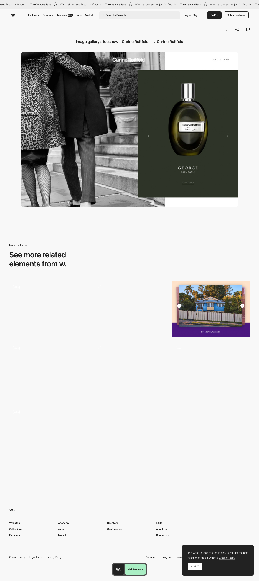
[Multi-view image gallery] (129, 370)
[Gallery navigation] (129, 309)
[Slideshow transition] (48, 370)
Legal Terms (35, 557)
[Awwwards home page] (118, 569)
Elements (14, 535)
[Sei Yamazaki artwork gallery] (129, 434)
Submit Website (236, 15)
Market (89, 15)
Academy (65, 15)
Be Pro (214, 15)
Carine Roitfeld (170, 42)
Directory (48, 15)
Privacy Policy (54, 557)
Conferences (114, 528)
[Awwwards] (13, 15)
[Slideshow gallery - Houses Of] (211, 309)
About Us (161, 528)
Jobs (79, 15)
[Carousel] (211, 371)
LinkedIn (180, 557)
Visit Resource (135, 569)
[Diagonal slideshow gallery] (48, 309)
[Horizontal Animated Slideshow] (48, 434)
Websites (14, 522)
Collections (15, 528)
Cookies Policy (17, 557)
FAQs (159, 522)
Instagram (166, 557)
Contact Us (162, 535)
